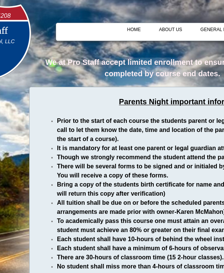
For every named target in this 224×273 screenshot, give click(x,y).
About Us (170, 29)
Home (134, 29)
